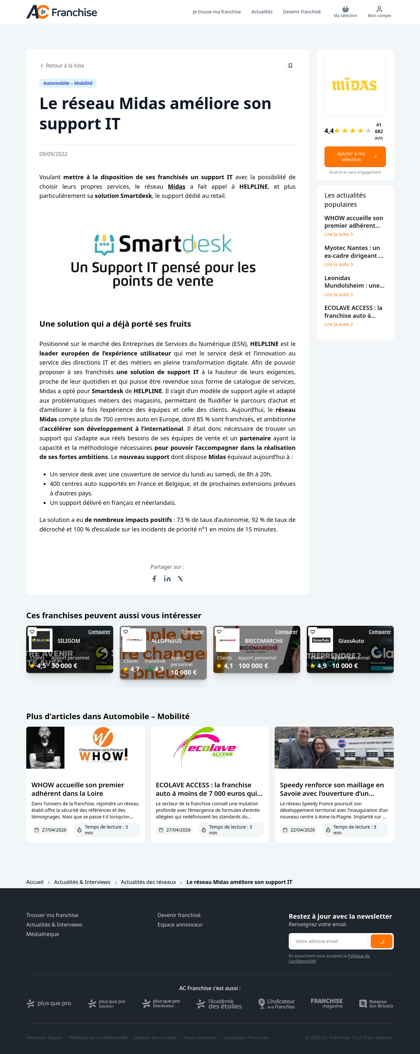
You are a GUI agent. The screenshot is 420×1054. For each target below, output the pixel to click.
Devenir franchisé (179, 915)
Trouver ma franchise (52, 915)
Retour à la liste (61, 65)
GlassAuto (351, 640)
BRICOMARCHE (264, 640)
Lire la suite (339, 234)
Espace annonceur (180, 924)
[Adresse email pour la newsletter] (329, 941)
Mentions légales (44, 1038)
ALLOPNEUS (166, 640)
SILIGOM (69, 640)
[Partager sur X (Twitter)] (180, 578)
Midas (177, 186)
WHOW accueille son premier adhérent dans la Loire (78, 789)
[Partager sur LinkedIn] (167, 578)
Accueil (35, 882)
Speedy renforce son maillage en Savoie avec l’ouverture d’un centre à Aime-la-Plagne (332, 793)
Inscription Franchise (245, 1038)
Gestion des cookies (155, 1038)
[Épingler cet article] (290, 65)
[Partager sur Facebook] (154, 578)
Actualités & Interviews (82, 882)
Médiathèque (42, 934)
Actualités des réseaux (148, 882)
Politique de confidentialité (98, 1038)
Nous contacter (199, 1038)
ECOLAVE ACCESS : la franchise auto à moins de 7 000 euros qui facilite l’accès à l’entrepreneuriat (208, 793)
